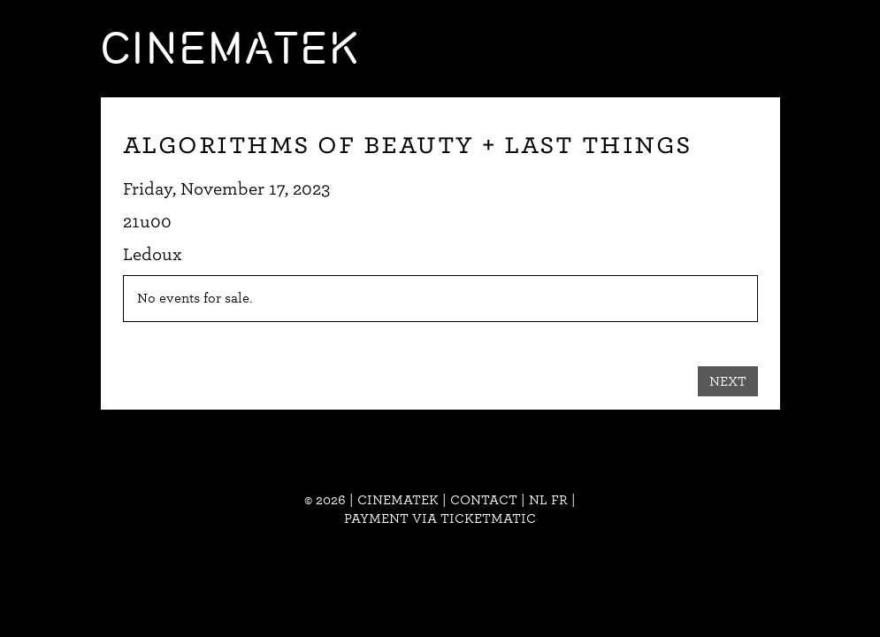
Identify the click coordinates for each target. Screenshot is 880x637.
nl (538, 500)
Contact (483, 500)
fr (559, 500)
